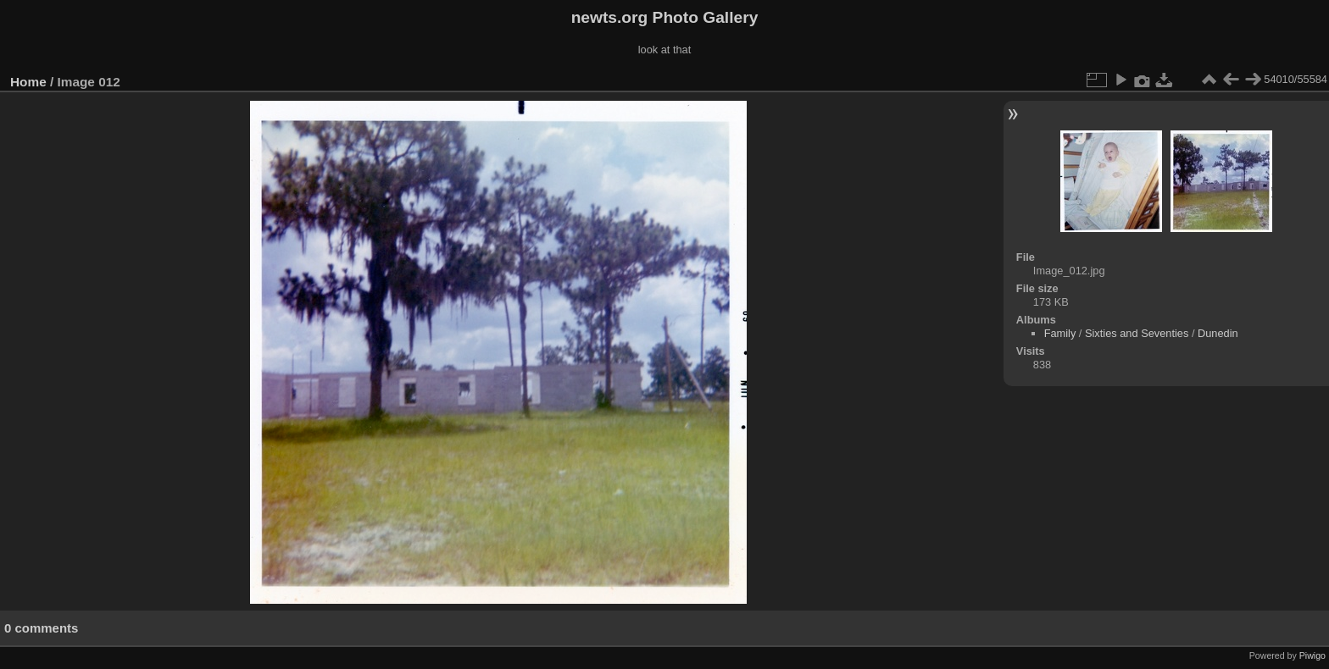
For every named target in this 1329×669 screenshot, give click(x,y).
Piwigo (1312, 655)
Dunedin (1218, 333)
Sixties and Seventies (1136, 333)
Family (1060, 333)
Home (28, 82)
